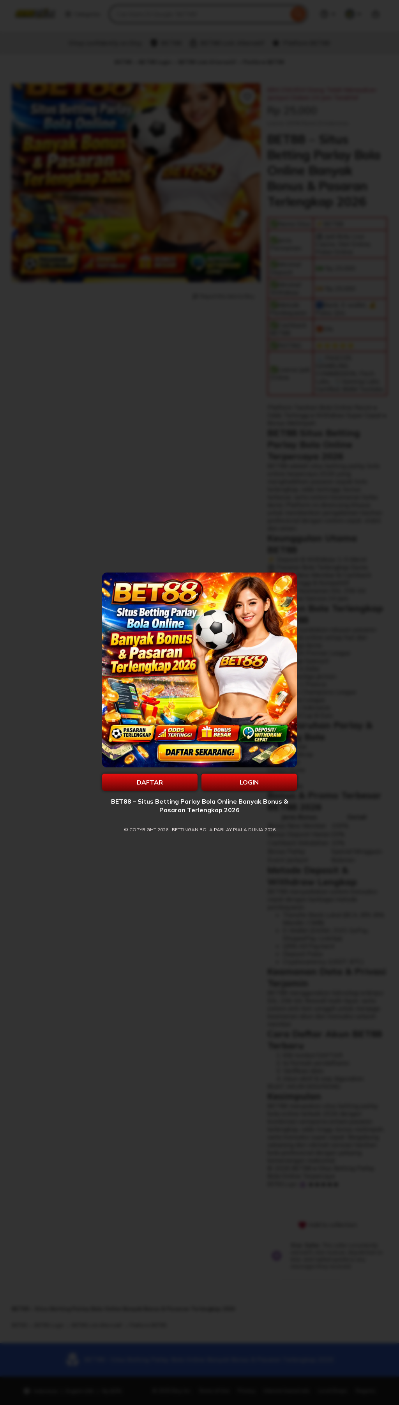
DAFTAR (150, 782)
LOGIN (249, 782)
